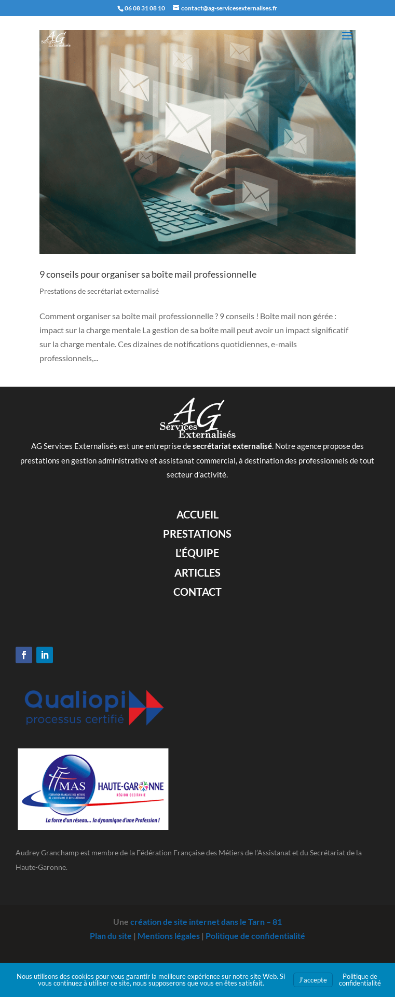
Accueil (197, 514)
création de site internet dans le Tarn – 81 (206, 921)
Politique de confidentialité (255, 935)
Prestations (197, 533)
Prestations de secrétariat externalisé (99, 290)
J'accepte (313, 980)
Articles (197, 572)
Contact (197, 591)
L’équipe (197, 553)
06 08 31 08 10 (145, 8)
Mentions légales (169, 935)
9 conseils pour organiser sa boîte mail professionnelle (147, 274)
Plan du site (111, 935)
